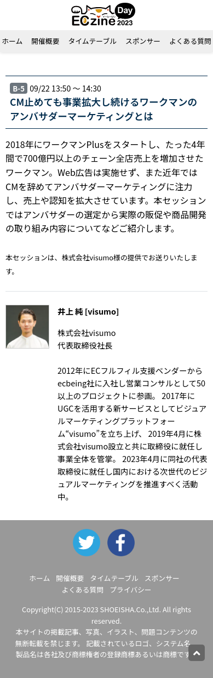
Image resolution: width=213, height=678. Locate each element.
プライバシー (131, 589)
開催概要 (45, 41)
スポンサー (142, 41)
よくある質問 (82, 589)
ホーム (39, 578)
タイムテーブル (92, 41)
